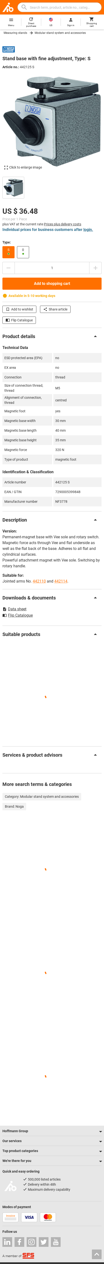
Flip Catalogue (19, 320)
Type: (6, 242)
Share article (55, 309)
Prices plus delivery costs (62, 224)
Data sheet (14, 609)
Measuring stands (15, 33)
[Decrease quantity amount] (8, 268)
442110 (39, 581)
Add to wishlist (19, 309)
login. (88, 229)
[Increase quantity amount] (95, 268)
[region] (52, 187)
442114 (60, 581)
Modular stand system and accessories (60, 33)
